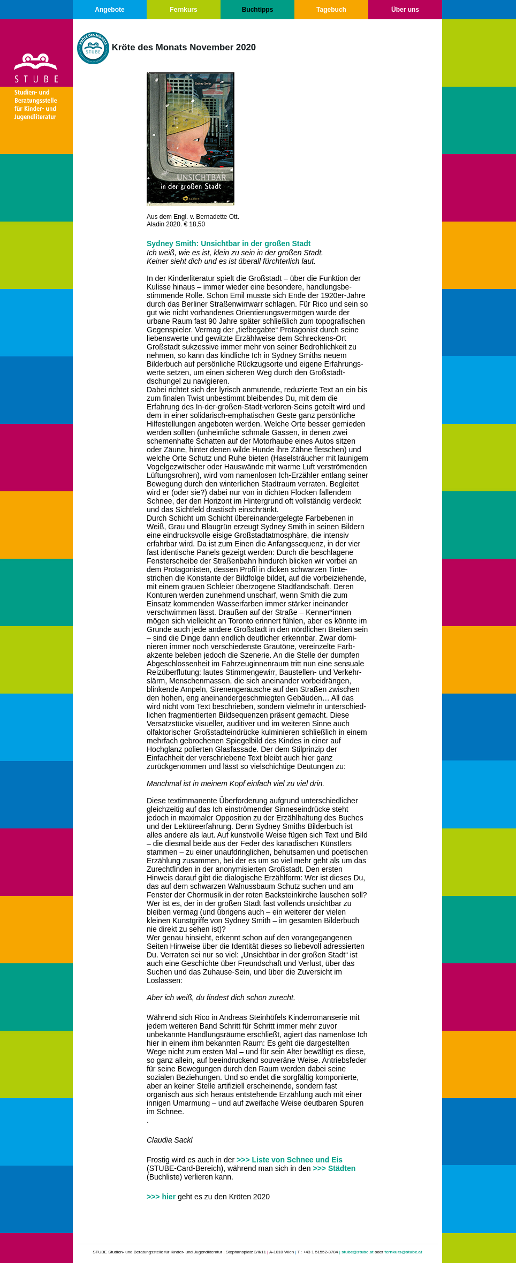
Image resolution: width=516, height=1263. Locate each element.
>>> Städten (334, 1168)
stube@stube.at (358, 1252)
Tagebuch (331, 9)
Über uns (405, 9)
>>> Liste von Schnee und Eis (290, 1159)
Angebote (109, 9)
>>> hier (162, 1196)
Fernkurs (183, 9)
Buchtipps (258, 9)
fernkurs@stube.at (403, 1252)
